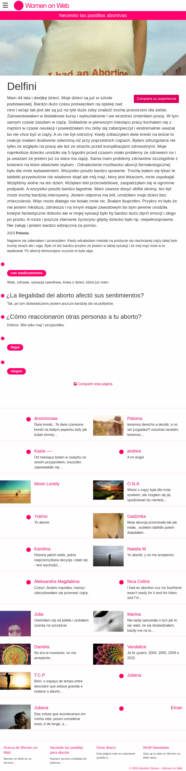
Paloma (134, 418)
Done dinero (106, 748)
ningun (16, 371)
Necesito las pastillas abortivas (93, 15)
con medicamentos (27, 273)
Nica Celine (138, 581)
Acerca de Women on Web (21, 750)
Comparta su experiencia (156, 99)
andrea (134, 451)
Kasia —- (43, 451)
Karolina (42, 548)
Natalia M (136, 548)
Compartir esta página (93, 384)
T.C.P (39, 675)
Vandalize (136, 646)
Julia (38, 614)
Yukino (41, 516)
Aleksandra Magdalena (57, 581)
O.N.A (133, 483)
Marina (134, 614)
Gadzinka (136, 516)
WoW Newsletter (156, 748)
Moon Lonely (47, 483)
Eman (176, 707)
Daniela (41, 646)
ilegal (15, 347)
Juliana (134, 675)
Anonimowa (46, 418)
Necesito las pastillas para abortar (66, 750)
